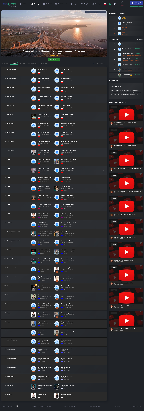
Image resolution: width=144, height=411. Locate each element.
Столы (40, 63)
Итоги (28, 63)
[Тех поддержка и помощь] (115, 4)
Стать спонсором (69, 406)
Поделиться (100, 63)
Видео (45, 63)
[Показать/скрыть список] (104, 172)
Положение (34, 63)
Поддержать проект (95, 406)
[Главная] (9, 4)
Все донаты (140, 39)
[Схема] (110, 4)
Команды (14, 63)
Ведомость (22, 63)
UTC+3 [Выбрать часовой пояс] (122, 6)
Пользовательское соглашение (41, 406)
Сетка (8, 63)
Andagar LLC (137, 406)
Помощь (117, 406)
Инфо (3, 63)
